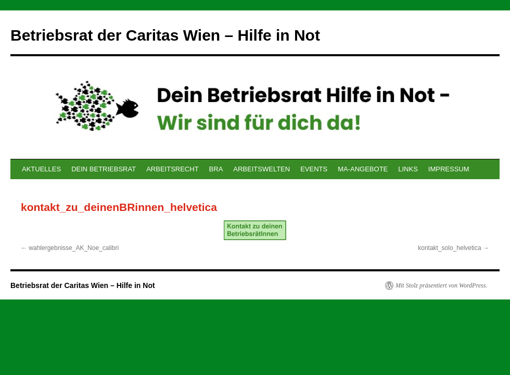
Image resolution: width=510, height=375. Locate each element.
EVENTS (313, 169)
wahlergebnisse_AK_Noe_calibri (74, 248)
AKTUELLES (41, 169)
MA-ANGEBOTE (363, 169)
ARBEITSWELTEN (261, 169)
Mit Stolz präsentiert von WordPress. (441, 285)
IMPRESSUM (448, 169)
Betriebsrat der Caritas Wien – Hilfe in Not (165, 35)
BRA (216, 169)
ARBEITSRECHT (172, 169)
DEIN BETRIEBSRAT (103, 169)
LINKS (408, 169)
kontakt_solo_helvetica (449, 248)
